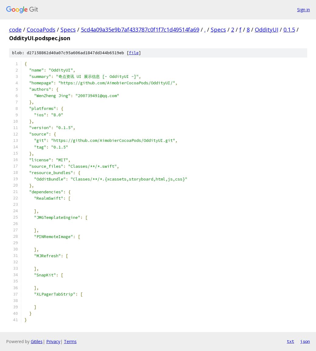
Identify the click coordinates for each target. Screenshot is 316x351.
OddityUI (266, 29)
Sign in (303, 9)
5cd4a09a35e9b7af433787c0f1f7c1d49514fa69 (140, 29)
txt (290, 341)
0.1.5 (289, 29)
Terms (70, 341)
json (305, 341)
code (15, 29)
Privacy (53, 341)
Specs (68, 29)
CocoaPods (41, 29)
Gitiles (37, 341)
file (134, 52)
